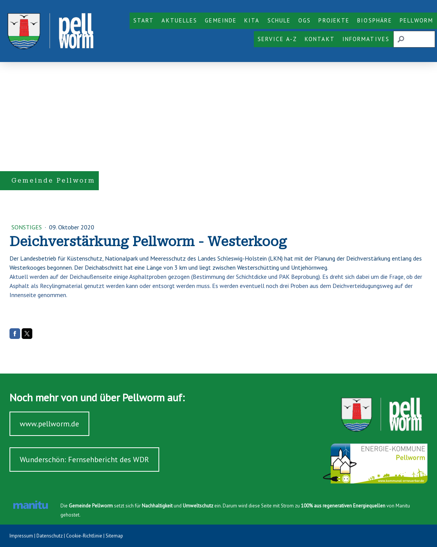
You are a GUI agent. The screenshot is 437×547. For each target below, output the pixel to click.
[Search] (414, 39)
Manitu (403, 505)
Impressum (21, 536)
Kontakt (320, 39)
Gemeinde (221, 20)
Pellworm (416, 20)
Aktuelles (179, 20)
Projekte (334, 20)
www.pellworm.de (49, 424)
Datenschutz (49, 536)
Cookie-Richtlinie (84, 536)
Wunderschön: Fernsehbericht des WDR (84, 459)
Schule (279, 20)
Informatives (366, 39)
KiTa (252, 20)
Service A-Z (277, 39)
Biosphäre (374, 20)
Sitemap (114, 536)
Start (143, 20)
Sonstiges (27, 227)
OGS (304, 20)
